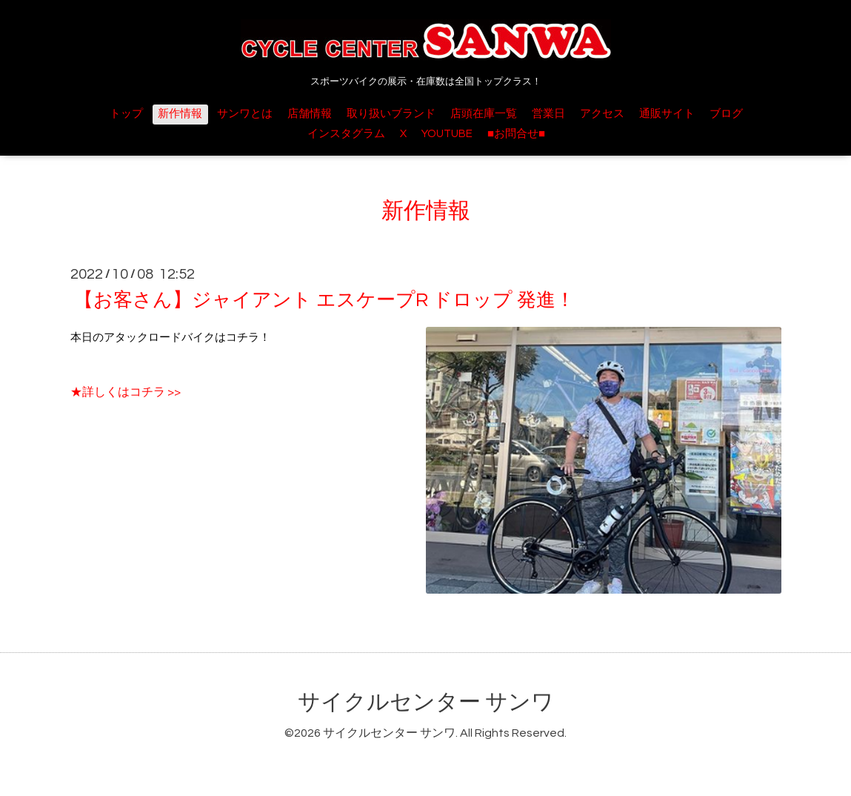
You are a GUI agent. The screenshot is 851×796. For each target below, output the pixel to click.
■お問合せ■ (516, 133)
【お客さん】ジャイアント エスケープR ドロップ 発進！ (324, 300)
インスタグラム (346, 133)
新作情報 (180, 113)
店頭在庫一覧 (483, 113)
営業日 (548, 113)
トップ (126, 113)
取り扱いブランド (391, 113)
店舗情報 (309, 113)
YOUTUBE (447, 133)
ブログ (726, 113)
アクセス (602, 113)
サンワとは (245, 113)
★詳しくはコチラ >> (125, 392)
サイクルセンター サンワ (426, 702)
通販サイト (667, 113)
